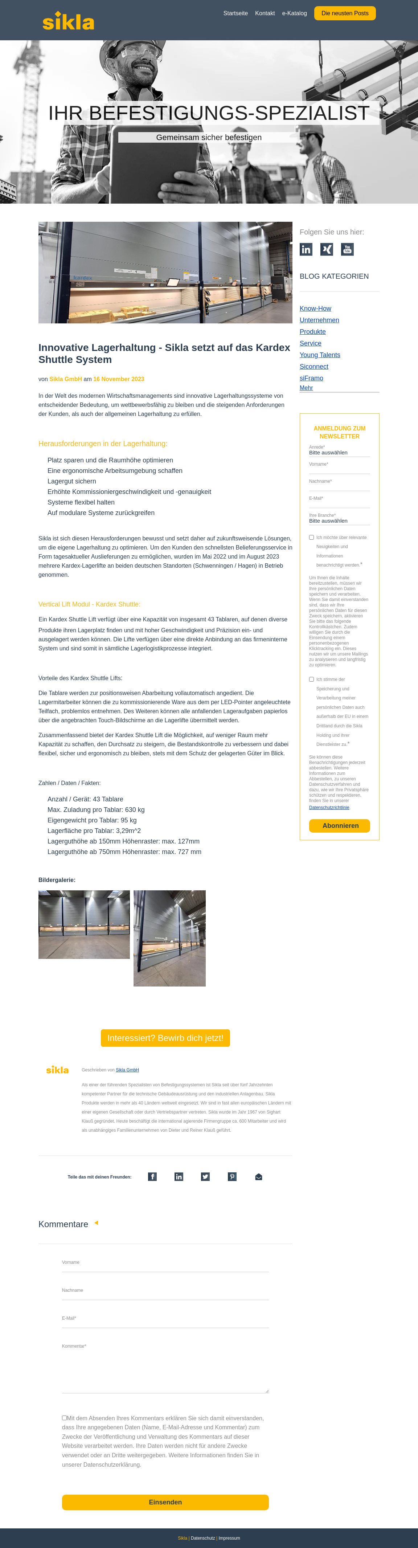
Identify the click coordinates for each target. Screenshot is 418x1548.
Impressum (229, 1538)
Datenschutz (203, 1538)
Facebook (86, 1145)
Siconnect (314, 366)
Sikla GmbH (127, 1070)
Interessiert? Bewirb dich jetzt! (165, 1038)
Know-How (315, 308)
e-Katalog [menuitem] (294, 13)
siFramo (311, 378)
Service (310, 343)
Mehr (306, 388)
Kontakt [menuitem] (265, 13)
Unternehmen (319, 320)
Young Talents (320, 355)
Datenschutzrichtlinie (329, 807)
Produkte (313, 331)
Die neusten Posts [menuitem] (345, 13)
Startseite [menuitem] (236, 13)
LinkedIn (96, 1145)
